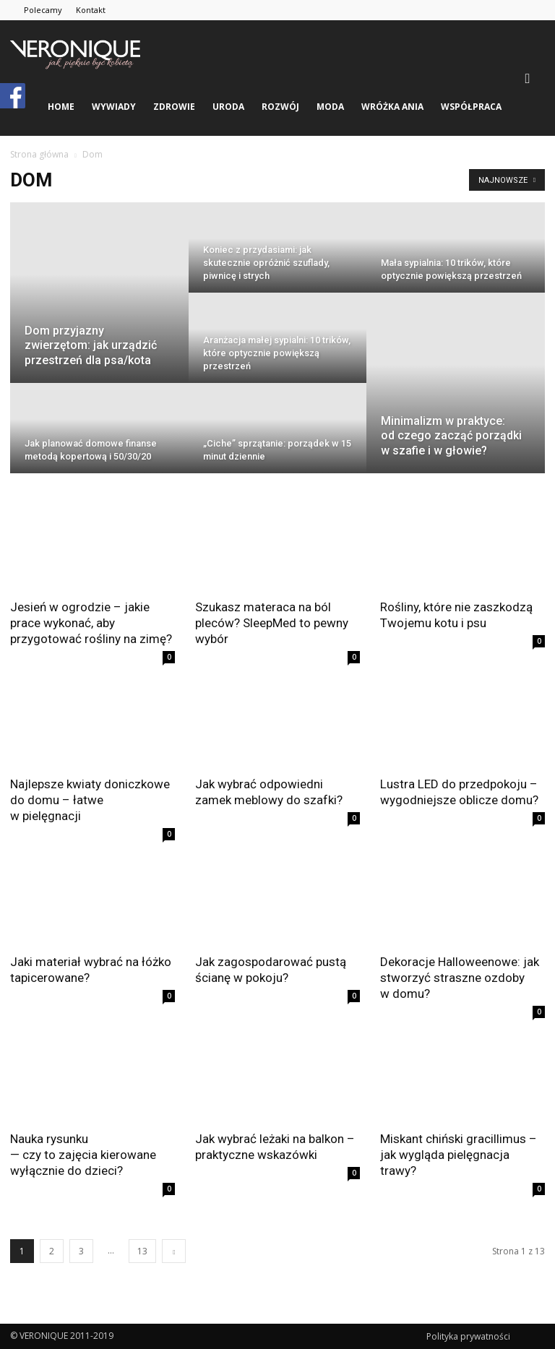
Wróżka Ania (392, 106)
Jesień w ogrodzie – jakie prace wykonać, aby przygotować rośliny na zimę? (91, 623)
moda (330, 106)
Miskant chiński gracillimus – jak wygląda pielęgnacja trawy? (458, 1155)
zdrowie (174, 106)
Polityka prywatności (468, 1336)
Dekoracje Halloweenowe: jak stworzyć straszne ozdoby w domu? (459, 977)
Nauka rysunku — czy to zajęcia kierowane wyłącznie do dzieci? (83, 1155)
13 (142, 1251)
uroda (228, 106)
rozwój (280, 106)
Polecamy (43, 9)
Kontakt (91, 9)
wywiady (114, 106)
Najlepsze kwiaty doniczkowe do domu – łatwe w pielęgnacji (90, 800)
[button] (527, 78)
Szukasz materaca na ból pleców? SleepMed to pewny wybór (271, 623)
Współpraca (471, 106)
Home (61, 106)
